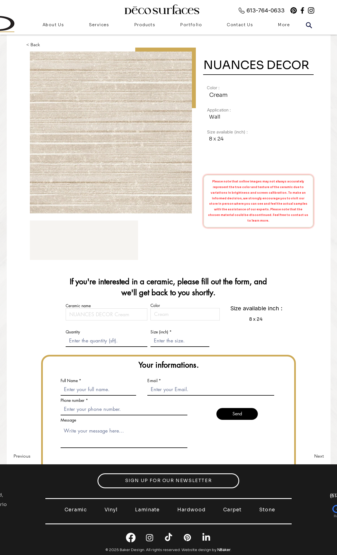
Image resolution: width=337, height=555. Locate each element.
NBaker (223, 549)
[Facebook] (131, 537)
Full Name (69, 381)
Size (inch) (159, 332)
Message (68, 420)
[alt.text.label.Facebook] (302, 10)
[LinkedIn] (206, 537)
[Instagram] (149, 537)
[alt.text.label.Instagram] (311, 10)
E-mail (152, 381)
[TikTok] (168, 537)
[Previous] (32, 456)
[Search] (308, 25)
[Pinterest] (293, 10)
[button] (144, 25)
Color (155, 305)
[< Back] (37, 45)
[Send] (237, 414)
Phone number (73, 400)
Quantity (73, 332)
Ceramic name (78, 306)
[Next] (310, 456)
